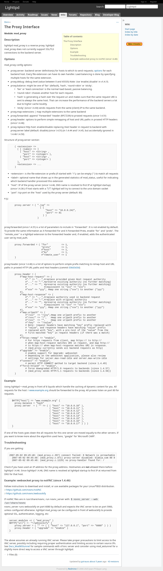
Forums (73, 14)
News (54, 14)
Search (100, 6)
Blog (97, 14)
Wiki (63, 14)
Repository (86, 14)
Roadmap (33, 14)
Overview (8, 14)
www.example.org (38, 390)
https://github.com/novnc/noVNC (23, 489)
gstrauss (85, 561)
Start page (130, 29)
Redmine (72, 568)
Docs (6, 22)
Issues (44, 14)
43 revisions (113, 561)
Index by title (131, 31)
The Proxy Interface (73, 41)
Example (74, 51)
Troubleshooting (78, 55)
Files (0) (11, 554)
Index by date (131, 34)
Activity (20, 14)
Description (75, 44)
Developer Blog (111, 14)
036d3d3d (74, 267)
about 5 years (96, 561)
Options (74, 48)
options (98, 70)
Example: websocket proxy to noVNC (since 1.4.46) (93, 58)
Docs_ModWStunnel (19, 546)
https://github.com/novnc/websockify (26, 493)
